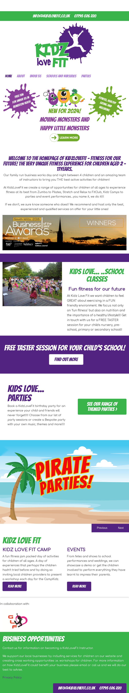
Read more (14, 586)
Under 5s (35, 76)
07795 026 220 (85, 16)
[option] (64, 482)
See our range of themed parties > (102, 406)
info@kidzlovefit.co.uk (51, 16)
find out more (66, 359)
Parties (86, 76)
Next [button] (121, 527)
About (21, 76)
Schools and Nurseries (61, 76)
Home (8, 76)
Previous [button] (102, 527)
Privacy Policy (12, 677)
